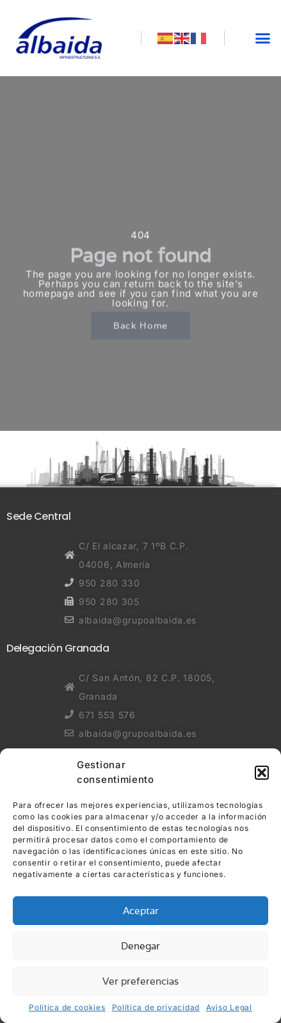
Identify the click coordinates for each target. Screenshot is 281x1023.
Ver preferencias (140, 981)
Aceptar (141, 911)
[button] (261, 772)
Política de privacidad (156, 1007)
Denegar (140, 946)
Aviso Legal (229, 1007)
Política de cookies (67, 1007)
